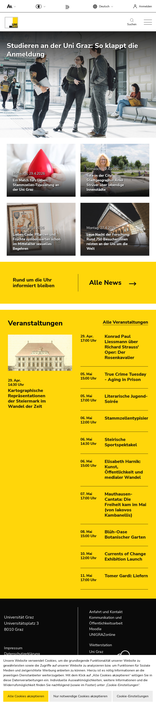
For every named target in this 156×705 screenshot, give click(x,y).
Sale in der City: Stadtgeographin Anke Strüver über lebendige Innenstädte (105, 182)
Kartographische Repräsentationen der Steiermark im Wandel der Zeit (27, 398)
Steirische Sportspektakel (121, 442)
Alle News (105, 282)
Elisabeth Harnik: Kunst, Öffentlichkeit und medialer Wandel (124, 469)
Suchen (131, 22)
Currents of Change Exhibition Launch (125, 556)
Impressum (13, 648)
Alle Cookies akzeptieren (26, 696)
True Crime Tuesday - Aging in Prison (125, 377)
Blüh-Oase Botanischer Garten (125, 534)
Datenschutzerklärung (22, 653)
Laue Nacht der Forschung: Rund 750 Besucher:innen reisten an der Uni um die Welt (108, 241)
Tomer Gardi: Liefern (126, 576)
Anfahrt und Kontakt (105, 611)
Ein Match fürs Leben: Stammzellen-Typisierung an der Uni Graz (36, 185)
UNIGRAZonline (102, 634)
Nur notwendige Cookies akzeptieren (80, 696)
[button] (10, 6)
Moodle (95, 628)
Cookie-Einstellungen (132, 696)
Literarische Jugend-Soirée (126, 399)
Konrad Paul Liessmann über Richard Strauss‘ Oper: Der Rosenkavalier (122, 347)
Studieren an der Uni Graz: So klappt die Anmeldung (72, 50)
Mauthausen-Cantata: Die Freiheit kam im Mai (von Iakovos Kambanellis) (125, 504)
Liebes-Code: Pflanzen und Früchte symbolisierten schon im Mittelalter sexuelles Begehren (37, 241)
